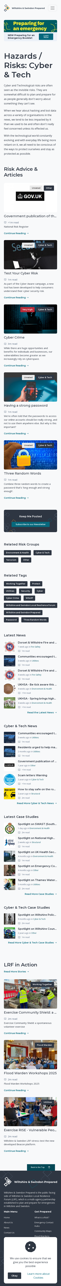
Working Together (15, 583)
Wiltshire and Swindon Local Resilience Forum (30, 605)
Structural (35, 793)
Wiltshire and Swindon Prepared (23, 612)
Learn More (46, 36)
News (6, 1227)
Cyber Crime (14, 337)
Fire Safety (35, 646)
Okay (14, 1275)
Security (25, 591)
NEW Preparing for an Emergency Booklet (21, 36)
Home (7, 1217)
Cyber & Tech (45, 245)
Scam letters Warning (32, 775)
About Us (8, 1222)
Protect (36, 583)
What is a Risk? (41, 1217)
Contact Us (9, 1232)
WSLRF (29, 598)
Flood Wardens (41, 1236)
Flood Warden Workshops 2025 (30, 1073)
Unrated (36, 188)
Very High (27, 309)
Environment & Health (17, 552)
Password (11, 620)
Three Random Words (22, 473)
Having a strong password (26, 405)
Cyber (40, 591)
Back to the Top (41, 1167)
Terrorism (11, 560)
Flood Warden (44, 1045)
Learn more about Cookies (38, 1275)
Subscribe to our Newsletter (31, 524)
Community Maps (43, 1231)
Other (49, 188)
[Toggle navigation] (52, 8)
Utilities (10, 591)
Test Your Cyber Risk (21, 273)
